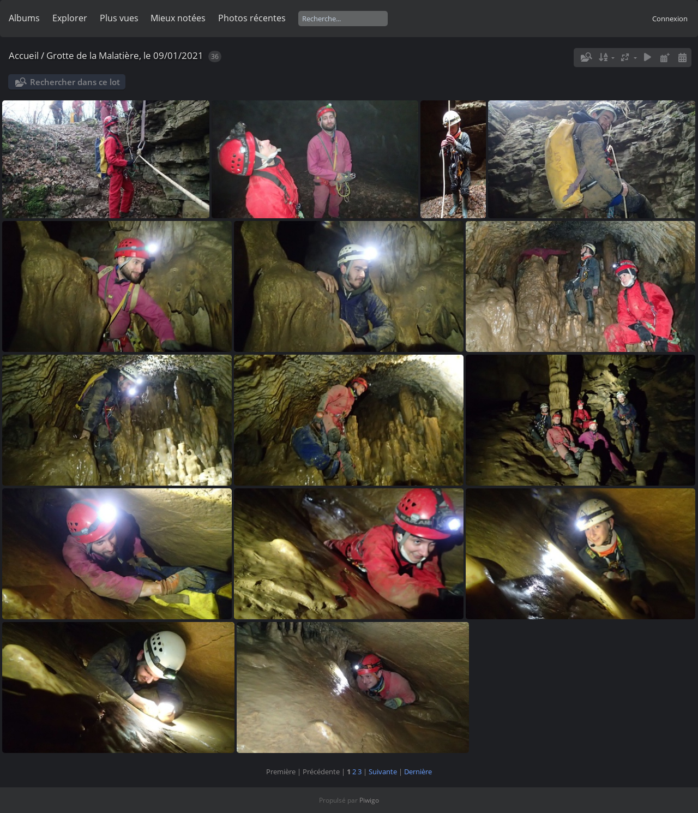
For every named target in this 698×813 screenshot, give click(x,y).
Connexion (670, 18)
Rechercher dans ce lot (75, 81)
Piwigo (369, 800)
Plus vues (119, 18)
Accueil (24, 55)
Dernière (418, 771)
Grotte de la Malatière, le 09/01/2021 (124, 55)
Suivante (383, 771)
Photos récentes (252, 18)
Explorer (69, 18)
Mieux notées (178, 18)
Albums (24, 18)
